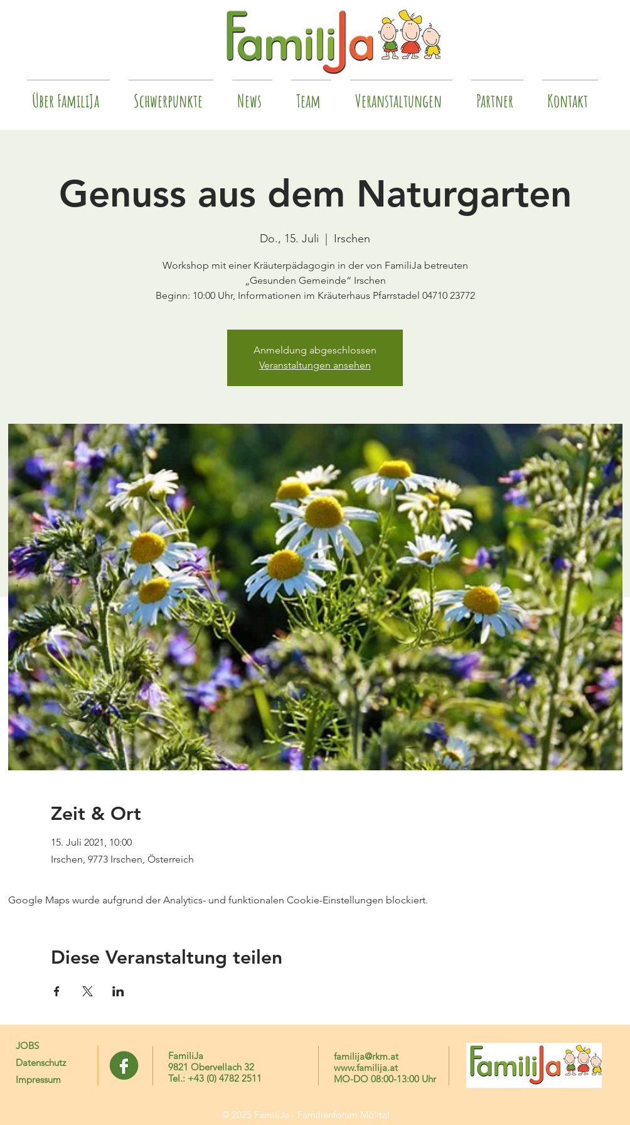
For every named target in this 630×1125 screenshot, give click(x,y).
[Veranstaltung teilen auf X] (87, 991)
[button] (497, 95)
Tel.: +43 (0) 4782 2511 (215, 1078)
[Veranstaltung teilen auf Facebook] (57, 991)
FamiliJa (185, 1056)
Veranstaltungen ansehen (315, 365)
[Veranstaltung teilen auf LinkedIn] (118, 991)
